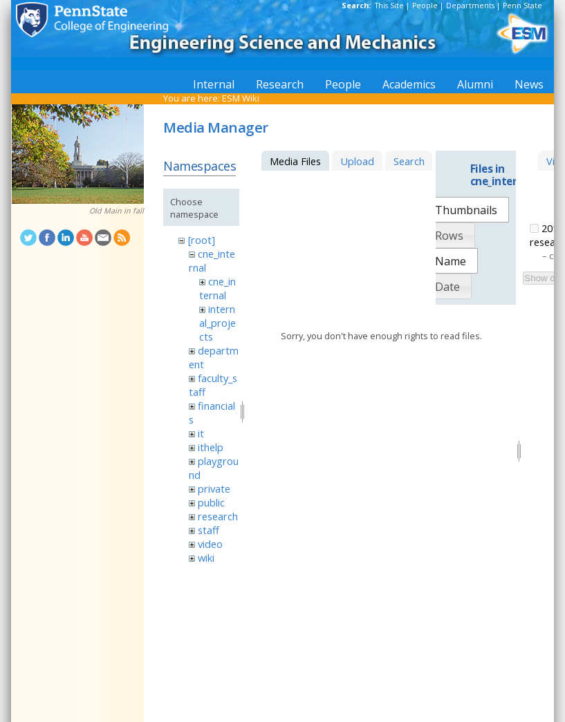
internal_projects (217, 322)
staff (208, 530)
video (210, 544)
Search (409, 161)
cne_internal (217, 288)
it (201, 433)
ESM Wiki (240, 98)
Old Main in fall (116, 211)
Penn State (522, 5)
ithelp (210, 447)
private (214, 488)
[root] (201, 240)
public (211, 502)
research (218, 516)
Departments (470, 5)
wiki (206, 557)
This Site (389, 5)
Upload (357, 161)
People (425, 5)
